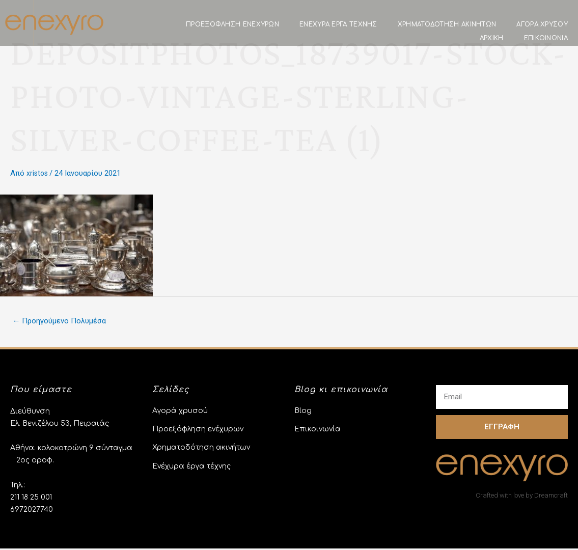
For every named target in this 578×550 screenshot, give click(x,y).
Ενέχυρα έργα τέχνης (338, 24)
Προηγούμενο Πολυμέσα (63, 321)
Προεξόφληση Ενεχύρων (232, 24)
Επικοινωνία (546, 38)
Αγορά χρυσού (542, 24)
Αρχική (492, 38)
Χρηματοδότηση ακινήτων (447, 24)
